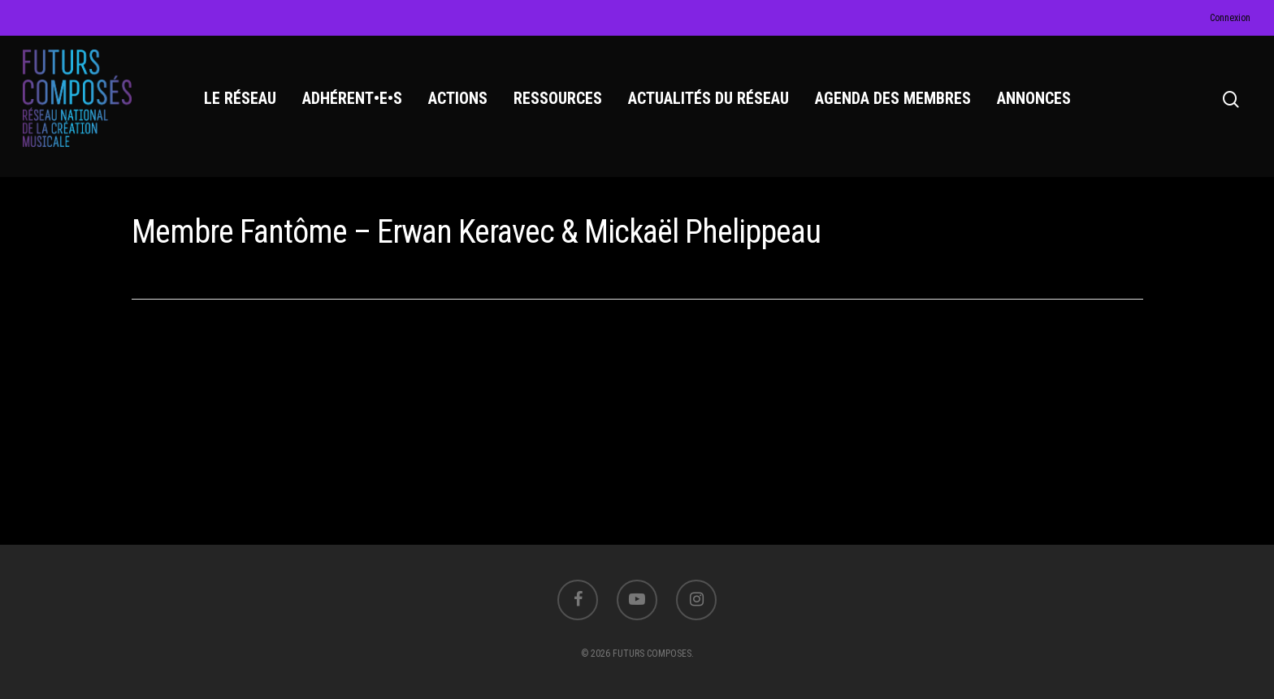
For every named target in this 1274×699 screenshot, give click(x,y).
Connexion (1230, 18)
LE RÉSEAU (240, 98)
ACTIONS (458, 98)
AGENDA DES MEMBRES (893, 98)
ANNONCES (1034, 98)
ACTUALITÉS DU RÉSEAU (708, 98)
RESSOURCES (558, 98)
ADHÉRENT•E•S (352, 98)
